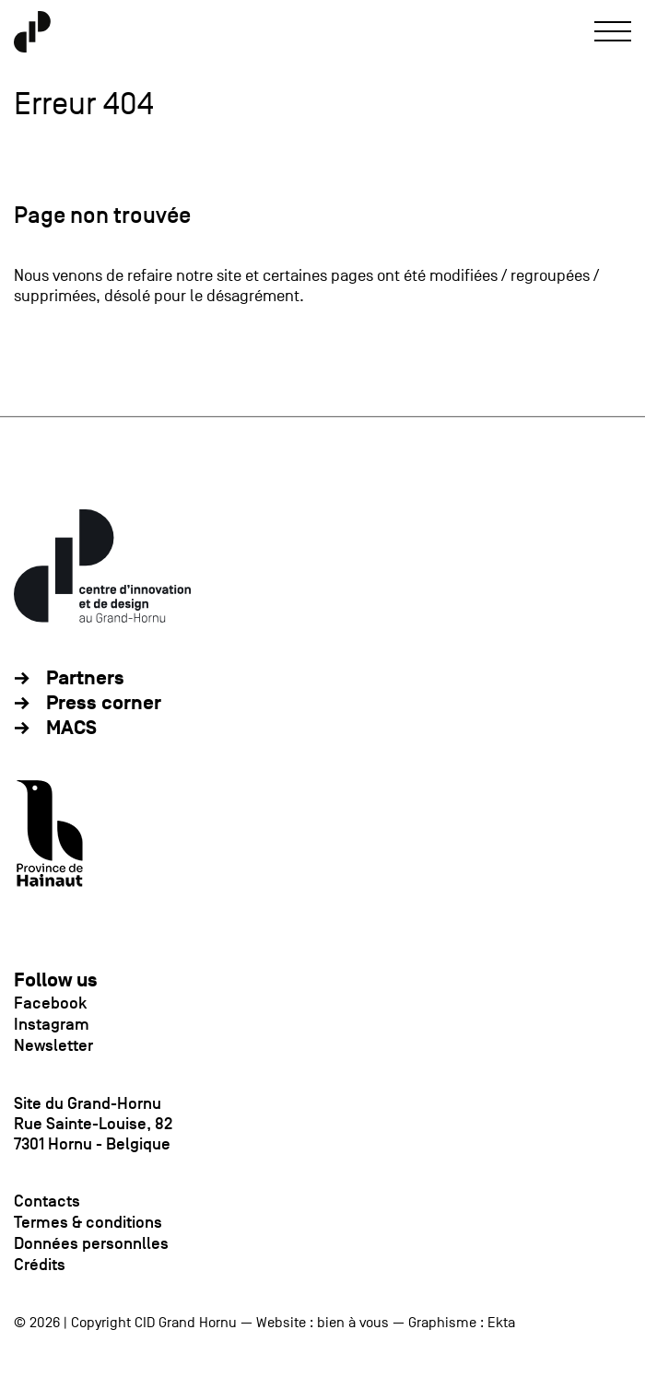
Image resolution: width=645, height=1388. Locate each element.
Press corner (103, 703)
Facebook (50, 1003)
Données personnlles (91, 1243)
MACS (71, 728)
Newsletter (53, 1045)
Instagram (51, 1024)
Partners (85, 678)
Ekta (501, 1322)
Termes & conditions (88, 1222)
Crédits (39, 1264)
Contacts (47, 1201)
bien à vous (353, 1322)
